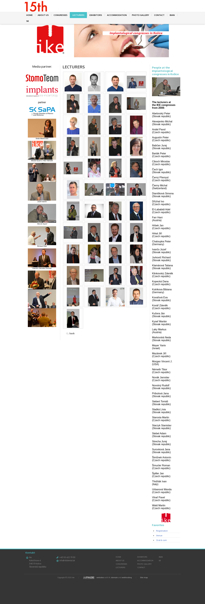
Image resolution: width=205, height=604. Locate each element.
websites (100, 601)
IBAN (172, 15)
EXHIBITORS (95, 15)
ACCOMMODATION (117, 15)
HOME (29, 15)
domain (114, 601)
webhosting (127, 601)
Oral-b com (161, 563)
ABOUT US (43, 15)
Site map (144, 601)
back (72, 333)
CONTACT (159, 15)
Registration (162, 554)
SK (27, 21)
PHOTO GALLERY (140, 15)
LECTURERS (78, 15)
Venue (159, 559)
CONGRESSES (60, 15)
